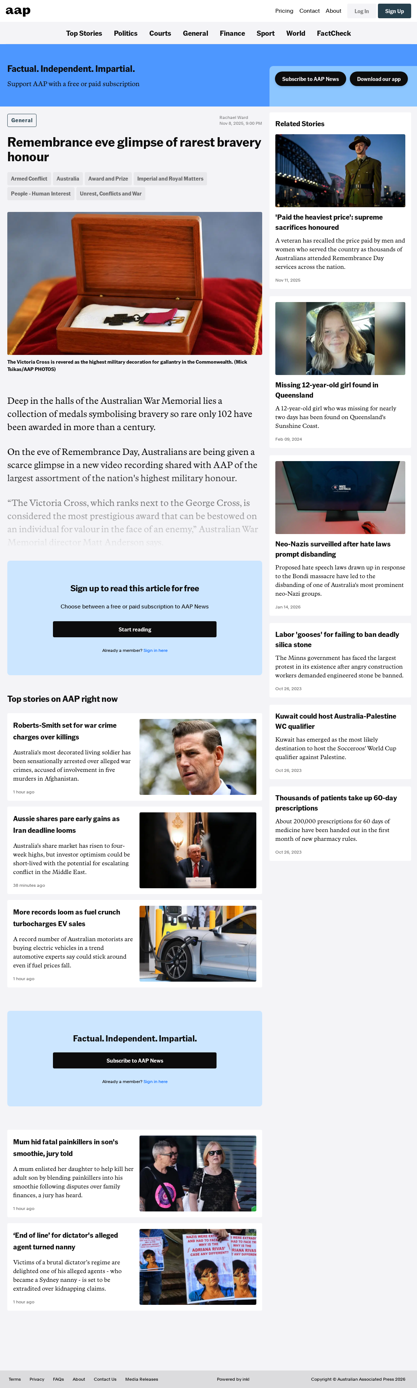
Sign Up (394, 11)
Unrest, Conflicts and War (111, 193)
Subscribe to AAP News (310, 78)
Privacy (37, 1379)
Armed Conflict (29, 178)
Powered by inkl (233, 1379)
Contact (309, 11)
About (333, 11)
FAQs (58, 1379)
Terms (15, 1379)
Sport (266, 33)
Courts (160, 33)
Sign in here (156, 650)
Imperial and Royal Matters (170, 178)
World (295, 33)
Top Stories (84, 33)
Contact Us (105, 1379)
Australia (68, 178)
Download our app (379, 78)
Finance (232, 33)
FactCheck (334, 33)
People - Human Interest (41, 193)
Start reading (135, 629)
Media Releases (141, 1379)
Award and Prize (108, 178)
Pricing (284, 11)
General (195, 33)
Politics (126, 33)
